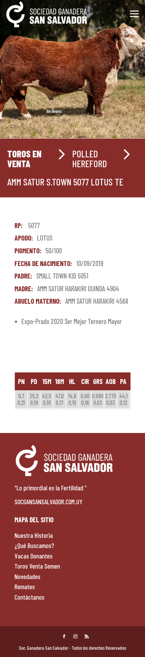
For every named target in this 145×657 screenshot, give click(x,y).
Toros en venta (24, 158)
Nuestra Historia (33, 535)
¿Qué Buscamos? (34, 545)
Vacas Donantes (33, 556)
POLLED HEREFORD (89, 158)
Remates (24, 587)
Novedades (27, 576)
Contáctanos (29, 597)
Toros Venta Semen (37, 566)
